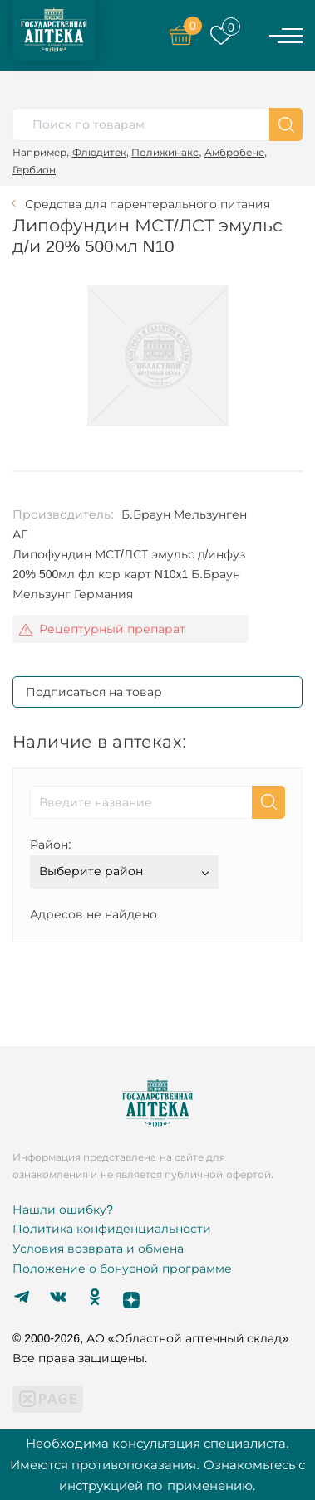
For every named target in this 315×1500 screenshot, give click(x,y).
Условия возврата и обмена (98, 1248)
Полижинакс (165, 152)
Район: (50, 844)
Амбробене (234, 152)
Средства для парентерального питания (147, 204)
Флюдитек (99, 152)
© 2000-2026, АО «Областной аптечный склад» (150, 1338)
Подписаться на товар (94, 691)
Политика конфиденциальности (111, 1228)
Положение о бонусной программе (122, 1268)
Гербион (34, 169)
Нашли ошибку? (62, 1209)
